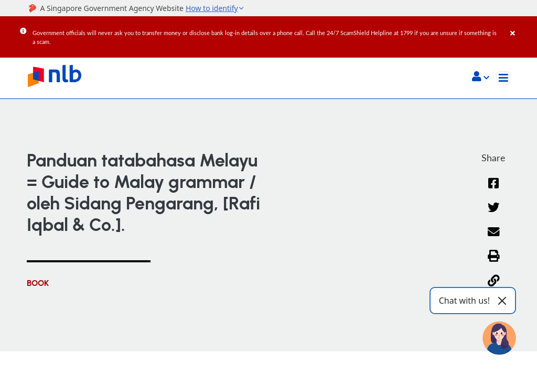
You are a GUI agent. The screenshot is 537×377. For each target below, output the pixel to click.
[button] (480, 77)
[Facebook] (494, 190)
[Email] (493, 238)
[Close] (521, 26)
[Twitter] (493, 214)
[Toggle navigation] (503, 78)
